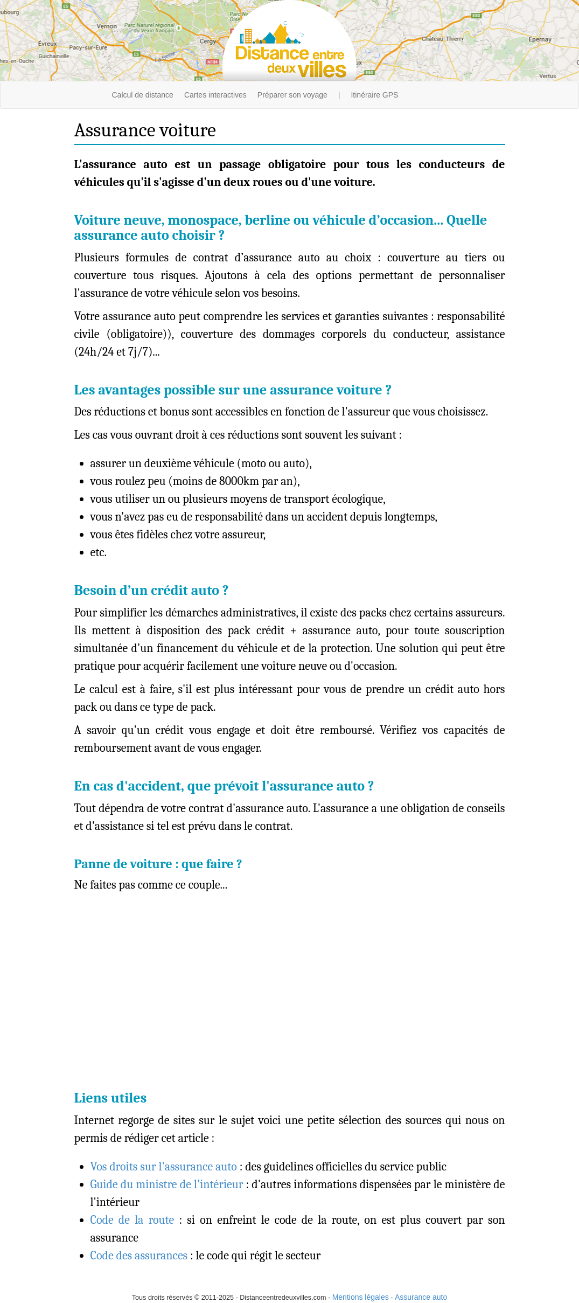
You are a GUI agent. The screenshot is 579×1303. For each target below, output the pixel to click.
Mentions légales (360, 1297)
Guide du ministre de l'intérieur (166, 1184)
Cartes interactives (215, 95)
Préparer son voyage (292, 95)
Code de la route (132, 1220)
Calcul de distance (142, 95)
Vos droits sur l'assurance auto (163, 1167)
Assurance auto (421, 1297)
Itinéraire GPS (374, 95)
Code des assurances (139, 1256)
